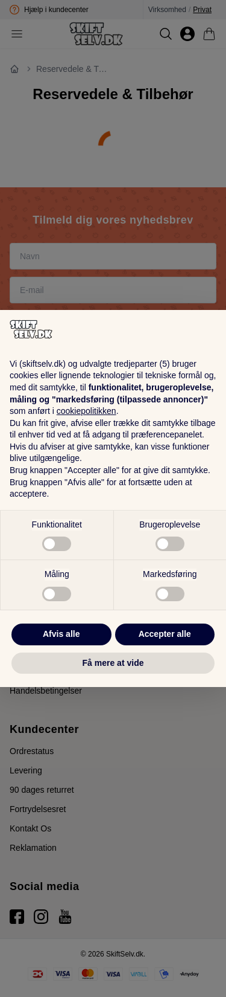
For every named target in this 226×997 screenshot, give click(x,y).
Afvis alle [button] (61, 634)
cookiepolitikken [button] (86, 411)
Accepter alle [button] (165, 634)
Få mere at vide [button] (113, 663)
